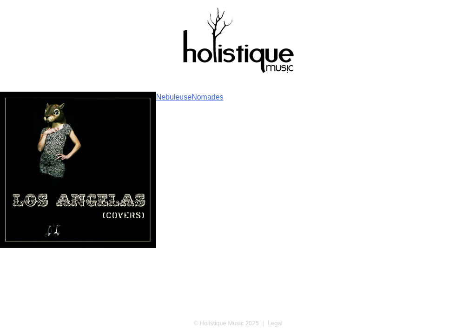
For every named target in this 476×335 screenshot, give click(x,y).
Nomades (207, 97)
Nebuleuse (174, 97)
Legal (275, 323)
